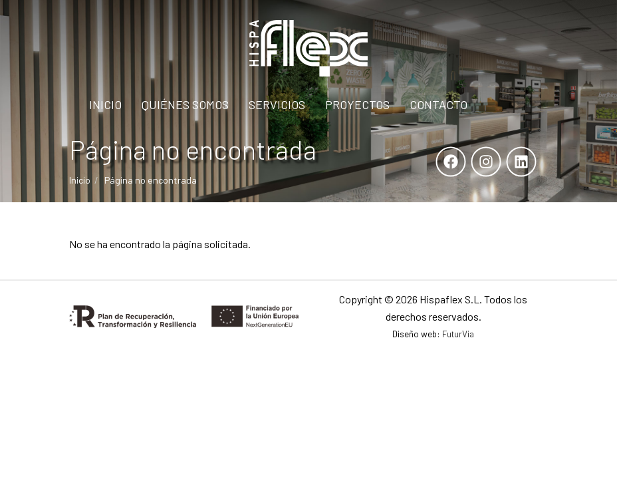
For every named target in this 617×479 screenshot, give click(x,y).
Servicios (277, 104)
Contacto (438, 104)
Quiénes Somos (185, 104)
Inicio (105, 104)
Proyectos (357, 104)
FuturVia (458, 333)
